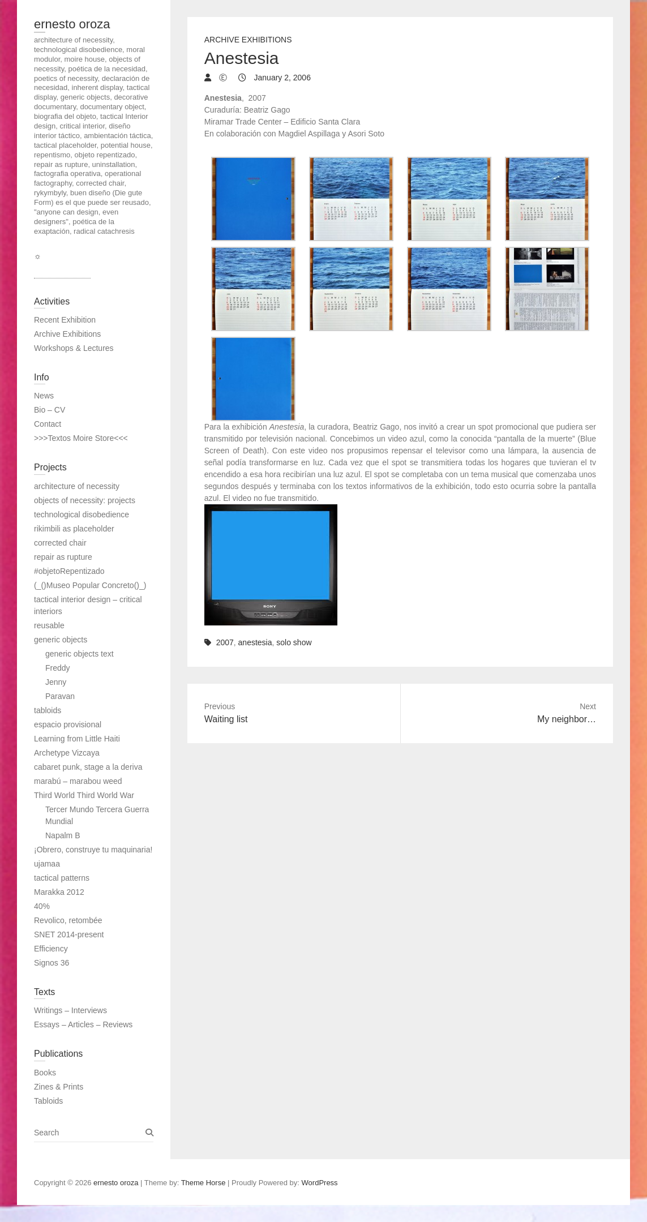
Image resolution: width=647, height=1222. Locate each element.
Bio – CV (49, 409)
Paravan (60, 696)
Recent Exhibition (65, 319)
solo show (293, 642)
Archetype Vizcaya (67, 752)
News (44, 395)
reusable (49, 625)
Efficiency (51, 948)
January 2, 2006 (281, 77)
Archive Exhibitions (248, 39)
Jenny (55, 682)
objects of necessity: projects (84, 500)
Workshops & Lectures (74, 348)
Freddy (57, 667)
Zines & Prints (58, 1086)
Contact (47, 423)
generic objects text (79, 653)
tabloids (47, 710)
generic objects (60, 639)
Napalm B (62, 835)
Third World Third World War (84, 795)
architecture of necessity (76, 486)
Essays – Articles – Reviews (83, 1024)
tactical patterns (61, 877)
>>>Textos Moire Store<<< (81, 438)
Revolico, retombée (68, 920)
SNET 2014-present (69, 934)
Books (45, 1072)
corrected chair (60, 542)
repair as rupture (63, 556)
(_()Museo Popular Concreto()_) (90, 585)
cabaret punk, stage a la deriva (88, 766)
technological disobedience (81, 514)
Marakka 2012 (59, 892)
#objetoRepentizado (69, 571)
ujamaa (47, 863)
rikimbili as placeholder (74, 528)
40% (42, 906)
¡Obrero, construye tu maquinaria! (93, 849)
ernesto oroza (72, 24)
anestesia (255, 642)
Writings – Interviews (70, 1010)
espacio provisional (67, 724)
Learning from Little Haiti (77, 738)
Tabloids (48, 1100)
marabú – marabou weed (78, 781)
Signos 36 (51, 962)
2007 (225, 642)
